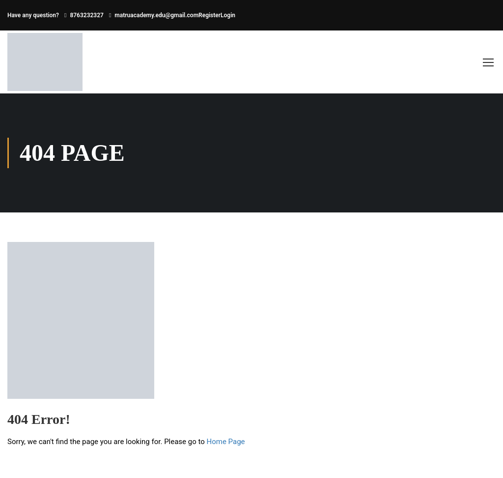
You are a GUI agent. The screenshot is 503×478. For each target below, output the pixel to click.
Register (209, 15)
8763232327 (87, 15)
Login (228, 15)
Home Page (226, 441)
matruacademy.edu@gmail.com (156, 15)
